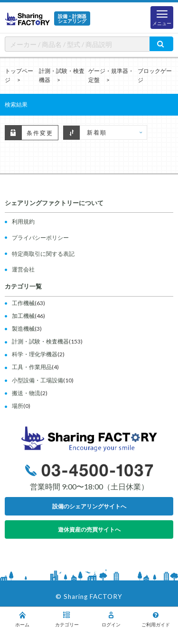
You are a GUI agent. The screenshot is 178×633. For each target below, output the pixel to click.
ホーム (22, 619)
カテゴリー (67, 619)
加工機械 (23, 315)
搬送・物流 (26, 393)
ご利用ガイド (155, 619)
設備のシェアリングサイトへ (89, 506)
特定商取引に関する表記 (43, 253)
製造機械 (23, 328)
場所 (17, 405)
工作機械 (23, 303)
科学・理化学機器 (34, 354)
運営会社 (23, 269)
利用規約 (23, 221)
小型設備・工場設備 (37, 380)
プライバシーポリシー (40, 237)
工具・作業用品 (32, 367)
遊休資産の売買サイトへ (89, 529)
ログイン (111, 619)
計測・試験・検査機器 (40, 341)
